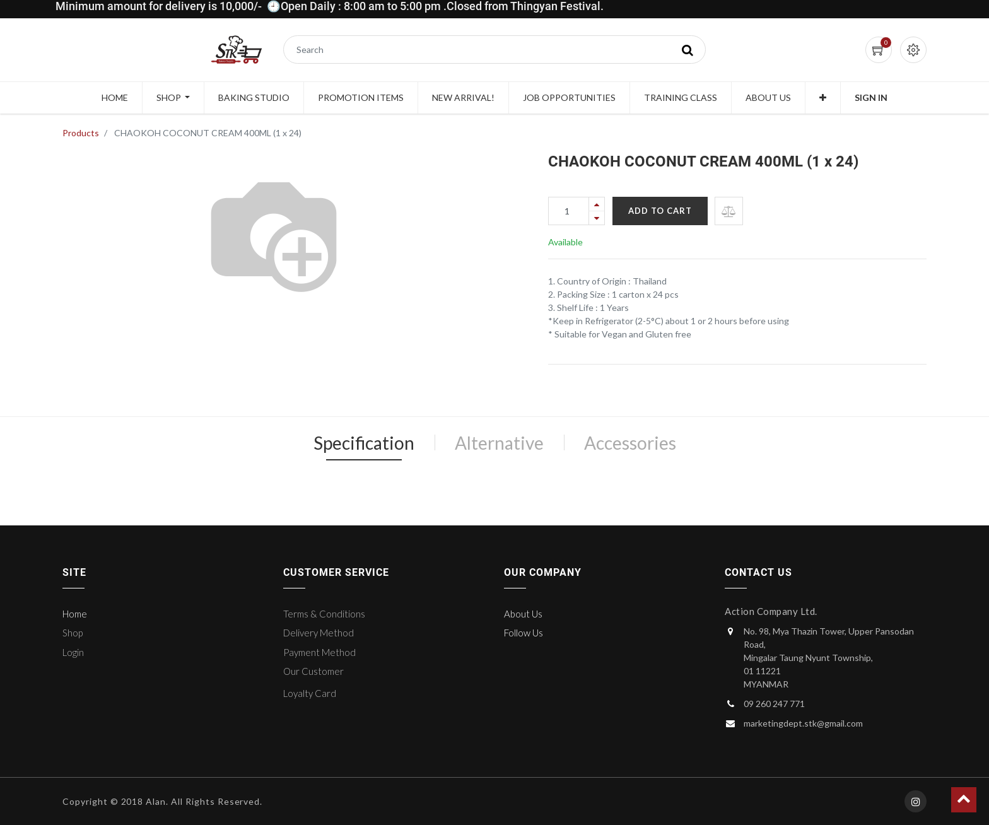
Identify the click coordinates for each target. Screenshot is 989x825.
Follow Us (523, 632)
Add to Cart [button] (660, 211)
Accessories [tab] (630, 442)
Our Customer (313, 671)
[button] (822, 98)
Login (73, 652)
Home (74, 613)
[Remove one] (596, 218)
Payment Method (319, 652)
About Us (523, 613)
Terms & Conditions (324, 613)
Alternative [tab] (499, 442)
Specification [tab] (363, 442)
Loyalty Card (309, 693)
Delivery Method (318, 632)
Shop (72, 632)
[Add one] (596, 204)
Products (80, 132)
